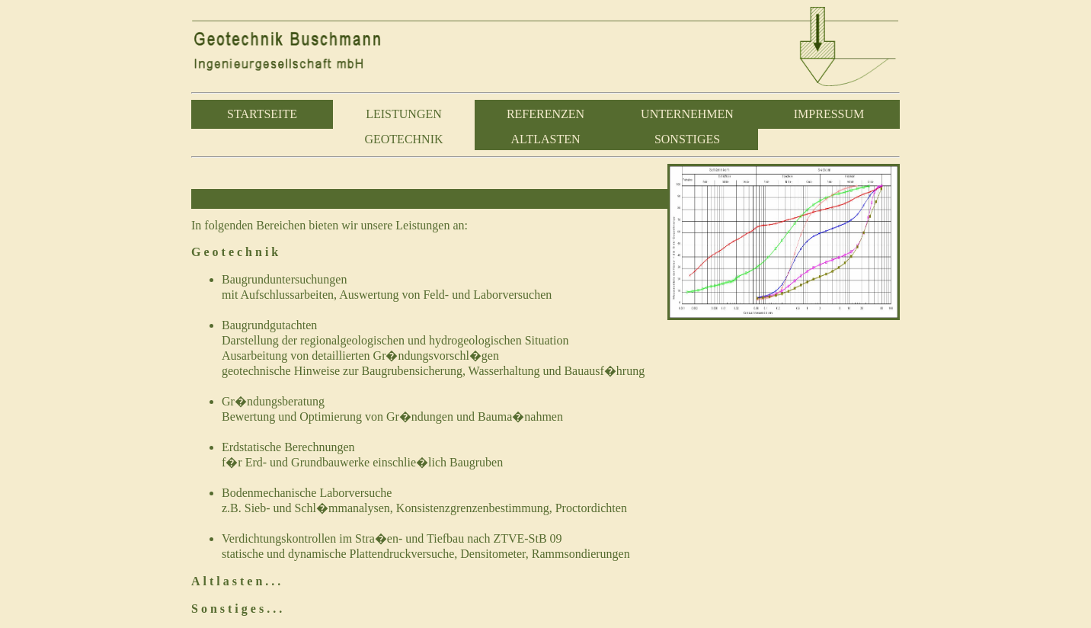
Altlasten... (237, 581)
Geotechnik (236, 251)
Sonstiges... (238, 608)
